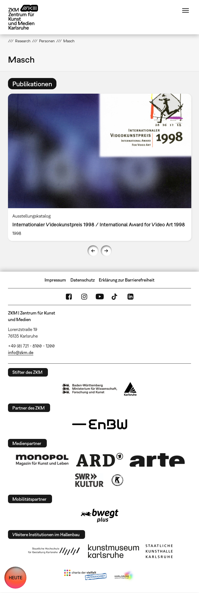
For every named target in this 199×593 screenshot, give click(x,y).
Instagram (84, 297)
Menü (185, 10)
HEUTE (15, 577)
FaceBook (68, 297)
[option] (100, 167)
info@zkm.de (20, 352)
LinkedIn (130, 297)
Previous (93, 250)
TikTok (115, 297)
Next (106, 250)
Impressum (55, 279)
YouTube (99, 297)
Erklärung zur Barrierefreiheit (126, 279)
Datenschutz (82, 279)
